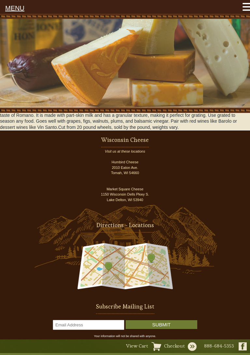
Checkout (174, 346)
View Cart (137, 346)
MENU (14, 8)
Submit (161, 324)
